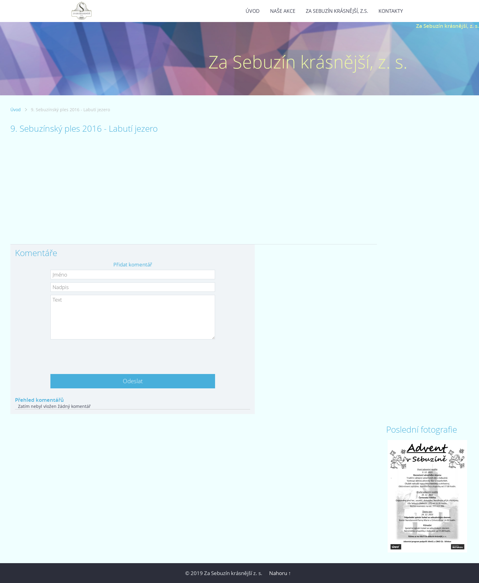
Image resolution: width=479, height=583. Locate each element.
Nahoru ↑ (280, 573)
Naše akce (282, 11)
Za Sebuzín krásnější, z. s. (447, 25)
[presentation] (132, 354)
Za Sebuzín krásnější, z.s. (337, 11)
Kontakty (390, 11)
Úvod (253, 11)
